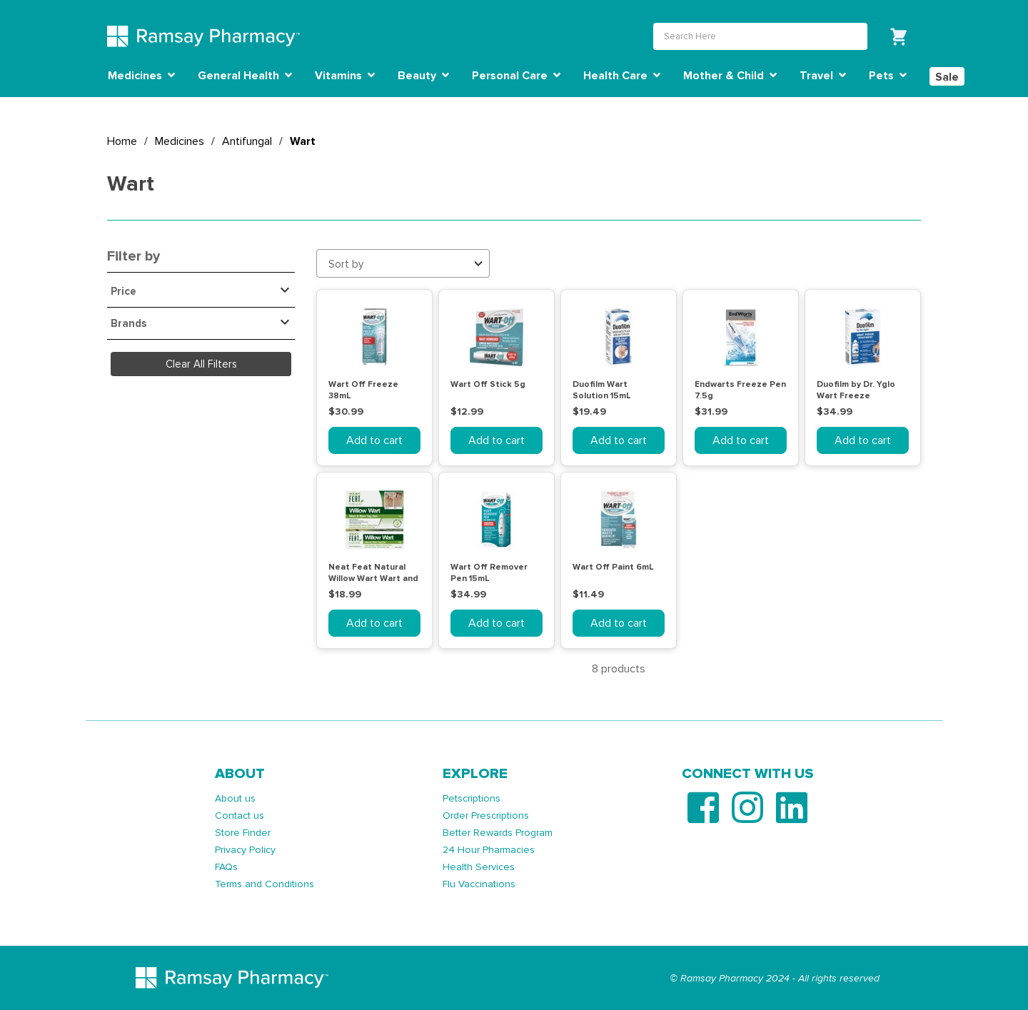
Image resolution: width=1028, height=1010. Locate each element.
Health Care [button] (621, 76)
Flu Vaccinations (479, 884)
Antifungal (247, 141)
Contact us (239, 815)
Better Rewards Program (498, 833)
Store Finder (243, 833)
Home (122, 141)
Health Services (479, 867)
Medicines (179, 141)
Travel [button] (823, 76)
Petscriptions (471, 798)
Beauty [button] (423, 76)
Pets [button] (888, 76)
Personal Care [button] (516, 76)
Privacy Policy (245, 850)
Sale (947, 77)
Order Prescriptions (486, 815)
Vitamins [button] (345, 76)
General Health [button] (245, 76)
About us (235, 798)
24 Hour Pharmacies (489, 850)
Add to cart (374, 440)
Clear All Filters (201, 364)
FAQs (226, 867)
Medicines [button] (141, 76)
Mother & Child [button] (730, 76)
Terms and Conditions (264, 884)
